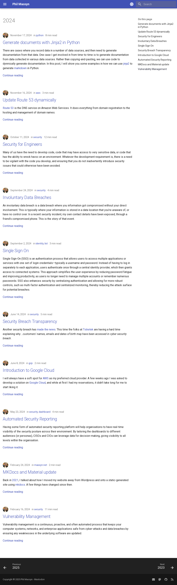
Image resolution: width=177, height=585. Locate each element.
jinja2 (126, 63)
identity (40, 243)
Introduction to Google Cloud (28, 370)
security (37, 137)
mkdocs (20, 484)
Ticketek (88, 329)
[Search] (156, 4)
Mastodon (39, 579)
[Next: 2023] (164, 567)
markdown (20, 68)
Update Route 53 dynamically (29, 100)
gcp (31, 363)
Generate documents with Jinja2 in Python (41, 42)
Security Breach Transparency (30, 321)
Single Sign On (16, 250)
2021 (15, 480)
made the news (46, 329)
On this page (145, 19)
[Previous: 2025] (13, 567)
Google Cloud (37, 382)
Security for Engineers (22, 144)
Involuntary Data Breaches (27, 197)
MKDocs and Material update (29, 472)
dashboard (44, 411)
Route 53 (8, 108)
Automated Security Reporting (30, 419)
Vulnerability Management (26, 516)
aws (38, 92)
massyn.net (40, 465)
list (46, 243)
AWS (46, 378)
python (40, 35)
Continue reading (13, 75)
